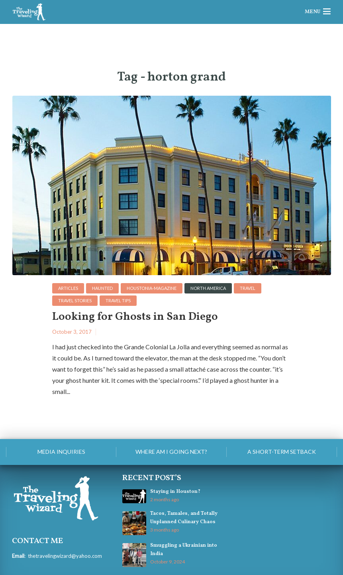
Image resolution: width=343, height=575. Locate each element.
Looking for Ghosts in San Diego (135, 317)
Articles (68, 288)
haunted (102, 288)
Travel (247, 288)
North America (208, 288)
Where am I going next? (171, 451)
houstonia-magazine (151, 288)
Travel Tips (118, 300)
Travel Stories (75, 300)
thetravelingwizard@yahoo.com (65, 556)
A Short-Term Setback (281, 451)
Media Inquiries (61, 451)
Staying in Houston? (175, 491)
